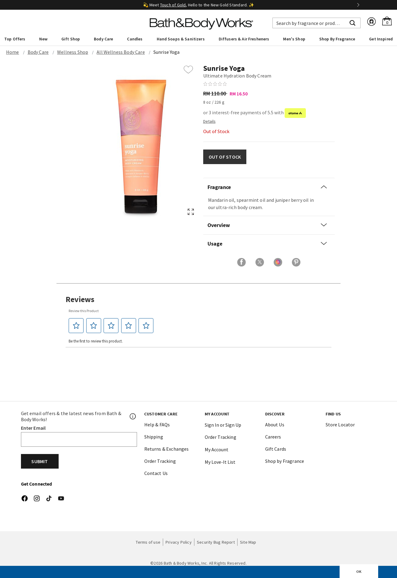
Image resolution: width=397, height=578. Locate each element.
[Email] (79, 439)
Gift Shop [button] (70, 39)
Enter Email (33, 428)
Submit (39, 461)
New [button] (43, 39)
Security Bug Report (216, 542)
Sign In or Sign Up (223, 425)
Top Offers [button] (14, 39)
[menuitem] (14, 38)
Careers (273, 437)
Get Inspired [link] (381, 39)
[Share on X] (259, 262)
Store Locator (340, 424)
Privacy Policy (179, 542)
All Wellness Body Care (121, 52)
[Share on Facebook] (241, 262)
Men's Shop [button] (294, 39)
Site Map (248, 542)
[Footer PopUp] (133, 416)
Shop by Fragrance (284, 461)
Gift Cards (275, 449)
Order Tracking (160, 461)
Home (12, 52)
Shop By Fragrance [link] (337, 39)
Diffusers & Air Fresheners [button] (244, 39)
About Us (274, 424)
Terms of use (148, 542)
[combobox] (316, 23)
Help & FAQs (157, 424)
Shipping (153, 437)
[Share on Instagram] (278, 262)
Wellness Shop (72, 52)
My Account (216, 449)
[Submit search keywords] (352, 22)
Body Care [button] (103, 39)
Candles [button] (134, 39)
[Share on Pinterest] (296, 262)
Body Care (38, 52)
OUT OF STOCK (225, 157)
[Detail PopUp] (209, 121)
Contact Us (156, 473)
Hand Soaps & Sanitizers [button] (181, 39)
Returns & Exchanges (166, 449)
